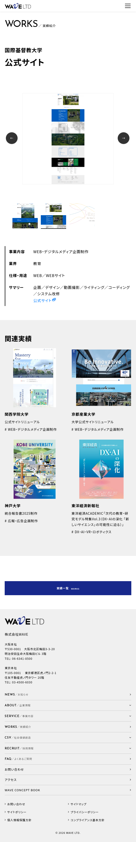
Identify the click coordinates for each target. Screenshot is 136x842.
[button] (68, 705)
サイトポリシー (16, 812)
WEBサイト (55, 275)
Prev (12, 138)
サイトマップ (79, 804)
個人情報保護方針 (19, 820)
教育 (37, 263)
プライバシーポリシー (85, 812)
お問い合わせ (16, 804)
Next (124, 138)
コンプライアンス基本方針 (88, 820)
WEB (37, 275)
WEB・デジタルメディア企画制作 (61, 251)
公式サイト (42, 300)
